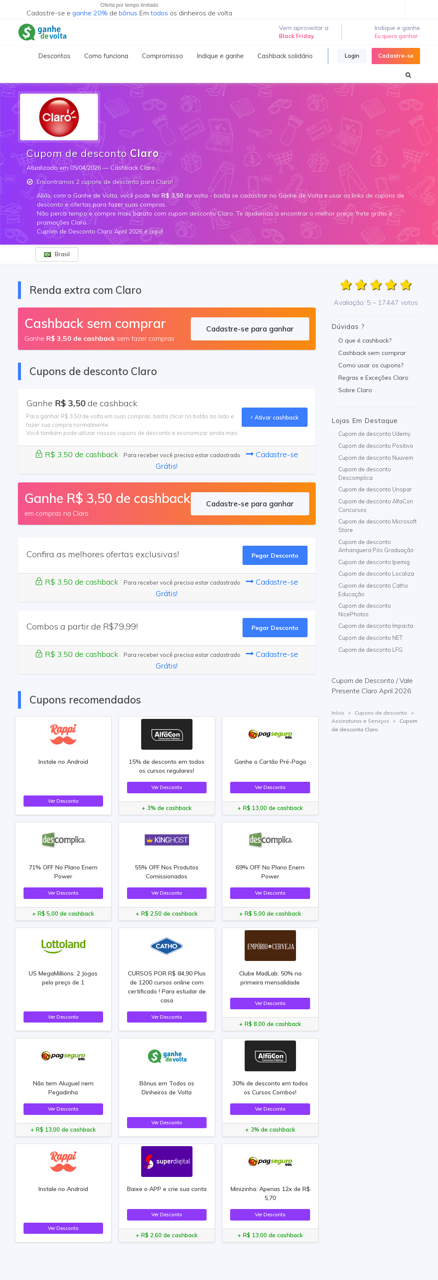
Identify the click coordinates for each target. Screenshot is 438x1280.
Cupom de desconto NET (370, 637)
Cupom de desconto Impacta (375, 625)
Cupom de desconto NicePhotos (364, 610)
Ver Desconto (63, 801)
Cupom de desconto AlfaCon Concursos (375, 505)
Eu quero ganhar (396, 36)
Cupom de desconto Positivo (375, 445)
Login (352, 55)
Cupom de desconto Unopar (375, 489)
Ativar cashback (275, 417)
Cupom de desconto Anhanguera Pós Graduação (376, 546)
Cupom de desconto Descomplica (364, 473)
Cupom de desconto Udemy (374, 433)
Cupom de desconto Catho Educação (373, 589)
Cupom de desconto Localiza (376, 573)
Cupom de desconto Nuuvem (375, 457)
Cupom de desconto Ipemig (374, 562)
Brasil (57, 254)
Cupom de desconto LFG (370, 649)
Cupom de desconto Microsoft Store (377, 525)
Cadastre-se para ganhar (250, 328)
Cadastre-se (396, 55)
